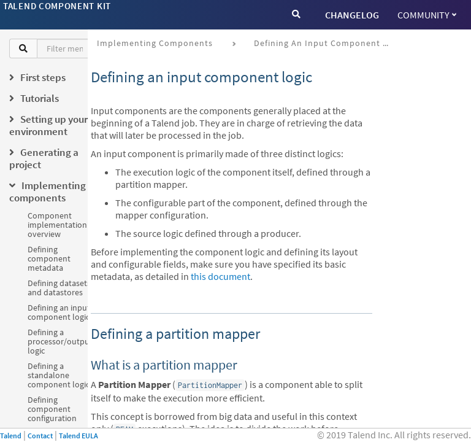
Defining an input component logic (59, 312)
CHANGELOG (352, 15)
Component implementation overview (57, 224)
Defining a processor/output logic (60, 341)
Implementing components (155, 42)
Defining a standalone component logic (59, 375)
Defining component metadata (49, 258)
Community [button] (426, 15)
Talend (10, 435)
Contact (40, 435)
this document (220, 276)
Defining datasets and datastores (59, 287)
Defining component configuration (52, 409)
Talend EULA (78, 435)
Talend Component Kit (57, 6)
